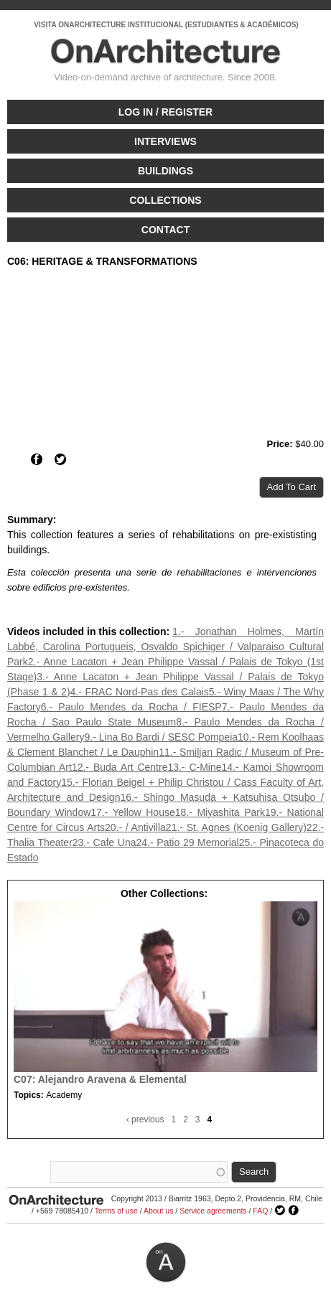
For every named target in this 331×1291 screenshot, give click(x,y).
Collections (165, 200)
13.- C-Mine (194, 767)
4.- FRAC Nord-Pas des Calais (139, 692)
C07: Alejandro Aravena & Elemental (100, 1079)
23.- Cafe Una (104, 842)
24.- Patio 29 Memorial (187, 842)
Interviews (165, 141)
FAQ (260, 1210)
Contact (165, 229)
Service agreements (213, 1210)
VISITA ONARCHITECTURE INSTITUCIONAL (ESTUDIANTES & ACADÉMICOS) (166, 25)
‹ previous (145, 1119)
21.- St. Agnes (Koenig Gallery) (236, 827)
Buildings (165, 171)
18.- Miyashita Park (220, 812)
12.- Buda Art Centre (120, 767)
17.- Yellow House (132, 812)
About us (158, 1210)
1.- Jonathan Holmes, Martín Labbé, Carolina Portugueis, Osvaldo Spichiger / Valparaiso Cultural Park (165, 646)
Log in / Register (165, 112)
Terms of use (116, 1210)
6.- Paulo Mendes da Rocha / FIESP (131, 707)
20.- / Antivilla (135, 827)
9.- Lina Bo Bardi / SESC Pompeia (161, 737)
